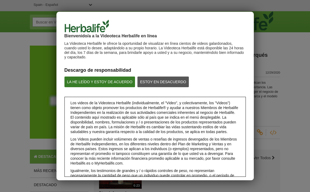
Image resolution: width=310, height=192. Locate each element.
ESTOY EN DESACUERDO (163, 82)
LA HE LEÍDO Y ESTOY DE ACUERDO (100, 82)
